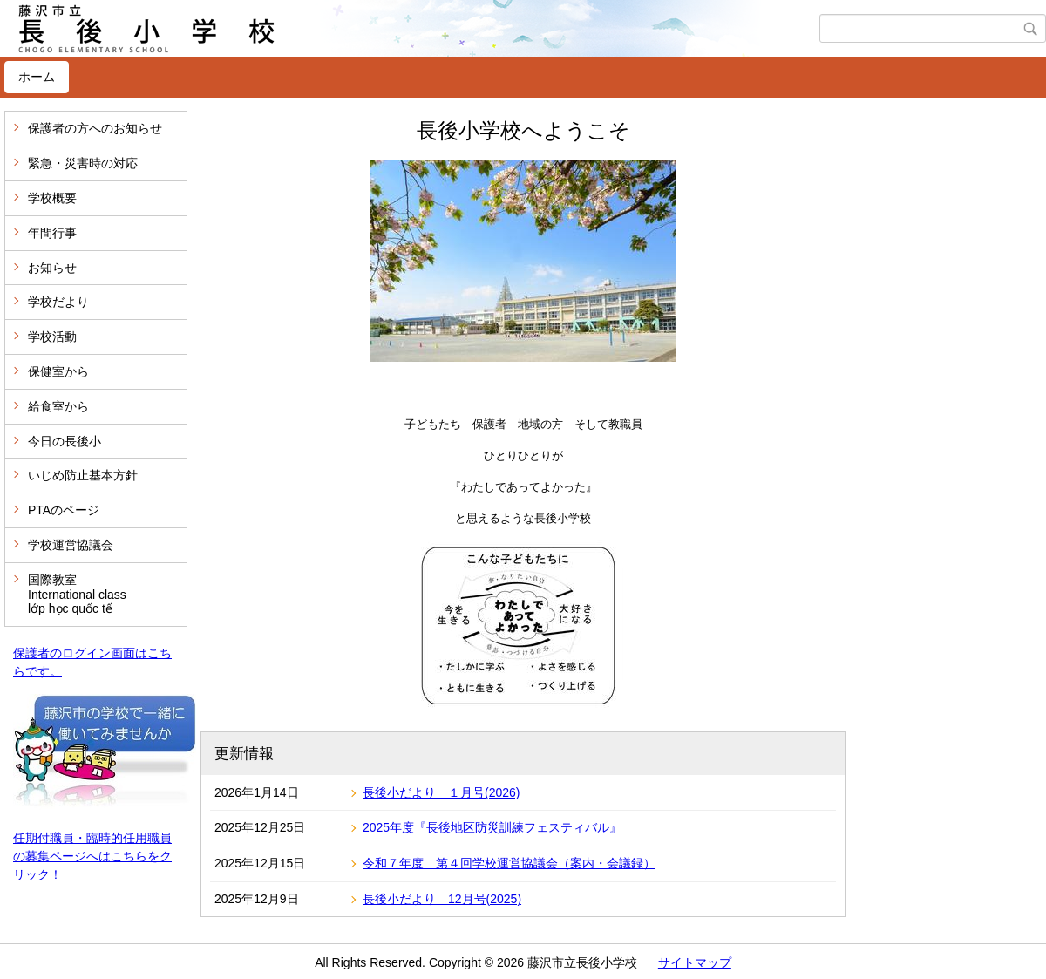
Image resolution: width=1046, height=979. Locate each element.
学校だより (58, 302)
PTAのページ (63, 510)
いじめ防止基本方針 (83, 475)
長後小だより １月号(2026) (441, 792)
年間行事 (52, 233)
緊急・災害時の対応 (83, 163)
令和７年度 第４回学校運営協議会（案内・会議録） (509, 863)
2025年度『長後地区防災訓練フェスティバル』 (492, 827)
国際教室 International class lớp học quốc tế (77, 594)
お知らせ (52, 268)
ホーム (36, 77)
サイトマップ (694, 962)
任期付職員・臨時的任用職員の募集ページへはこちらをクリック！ (92, 856)
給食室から (58, 406)
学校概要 (52, 198)
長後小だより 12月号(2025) (442, 899)
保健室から (58, 371)
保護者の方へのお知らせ (95, 128)
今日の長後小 (64, 441)
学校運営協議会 (70, 545)
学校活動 (52, 336)
